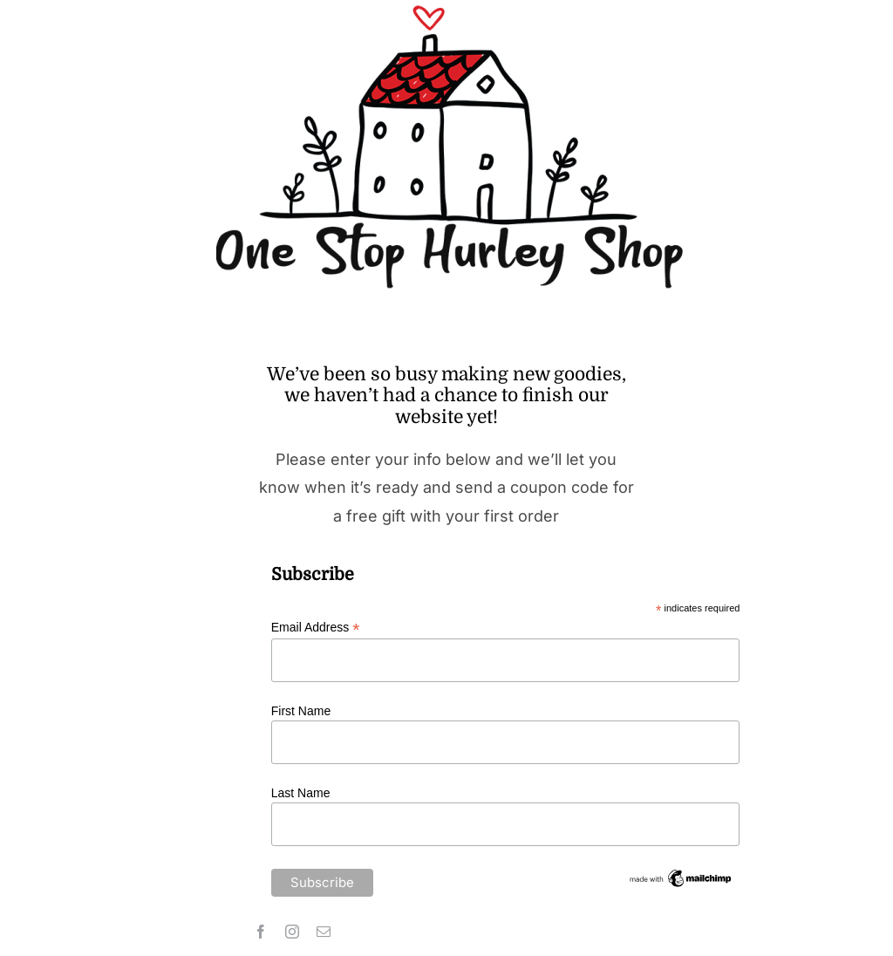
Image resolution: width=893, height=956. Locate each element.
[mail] (324, 932)
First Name (301, 711)
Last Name (301, 793)
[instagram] (292, 932)
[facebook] (261, 932)
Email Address (315, 627)
